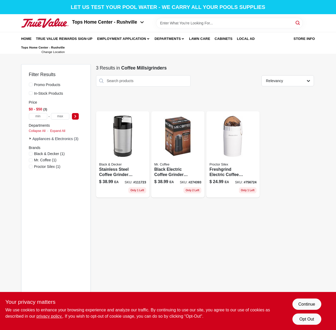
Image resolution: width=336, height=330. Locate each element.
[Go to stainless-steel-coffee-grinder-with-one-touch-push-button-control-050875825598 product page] (122, 154)
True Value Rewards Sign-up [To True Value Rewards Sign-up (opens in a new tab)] (64, 39)
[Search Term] (229, 23)
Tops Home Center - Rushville (108, 22)
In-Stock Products (48, 93)
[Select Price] (75, 116)
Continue (306, 304)
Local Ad (246, 39)
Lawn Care (199, 39)
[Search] (298, 22)
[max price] (60, 116)
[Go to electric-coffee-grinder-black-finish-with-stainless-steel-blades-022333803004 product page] (233, 154)
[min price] (38, 116)
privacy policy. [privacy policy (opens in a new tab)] (49, 316)
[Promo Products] (31, 84)
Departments (168, 39)
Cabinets (224, 39)
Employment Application (121, 39)
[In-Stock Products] (31, 93)
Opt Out (306, 319)
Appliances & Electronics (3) (55, 139)
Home (26, 39)
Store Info (304, 39)
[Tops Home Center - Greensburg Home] (45, 23)
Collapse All (37, 131)
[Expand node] (31, 138)
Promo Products (47, 84)
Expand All (57, 131)
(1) (49, 154)
